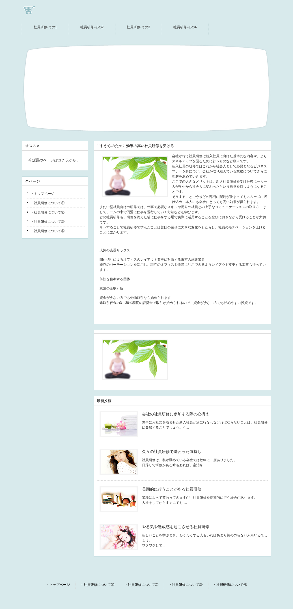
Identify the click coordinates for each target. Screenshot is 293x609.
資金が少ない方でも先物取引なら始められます (135, 298)
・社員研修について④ (47, 231)
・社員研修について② (47, 212)
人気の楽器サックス (115, 250)
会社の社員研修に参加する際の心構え (175, 414)
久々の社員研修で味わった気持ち (171, 451)
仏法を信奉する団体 (115, 279)
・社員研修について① (47, 203)
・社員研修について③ (47, 222)
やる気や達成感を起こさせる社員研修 (175, 526)
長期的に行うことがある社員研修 (171, 489)
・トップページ (42, 194)
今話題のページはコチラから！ (53, 160)
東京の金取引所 (111, 288)
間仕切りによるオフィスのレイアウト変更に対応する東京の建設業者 (152, 260)
